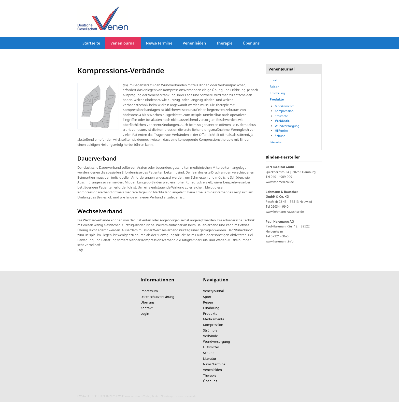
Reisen (274, 86)
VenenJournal (123, 43)
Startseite (91, 43)
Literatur (276, 142)
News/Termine (159, 43)
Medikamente (284, 106)
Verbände (282, 121)
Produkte (277, 99)
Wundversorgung (287, 126)
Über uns (251, 43)
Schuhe (280, 136)
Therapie (224, 43)
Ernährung (277, 93)
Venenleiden (194, 43)
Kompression (284, 111)
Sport (273, 80)
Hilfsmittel (282, 130)
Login (144, 313)
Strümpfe (281, 116)
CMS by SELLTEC (87, 396)
